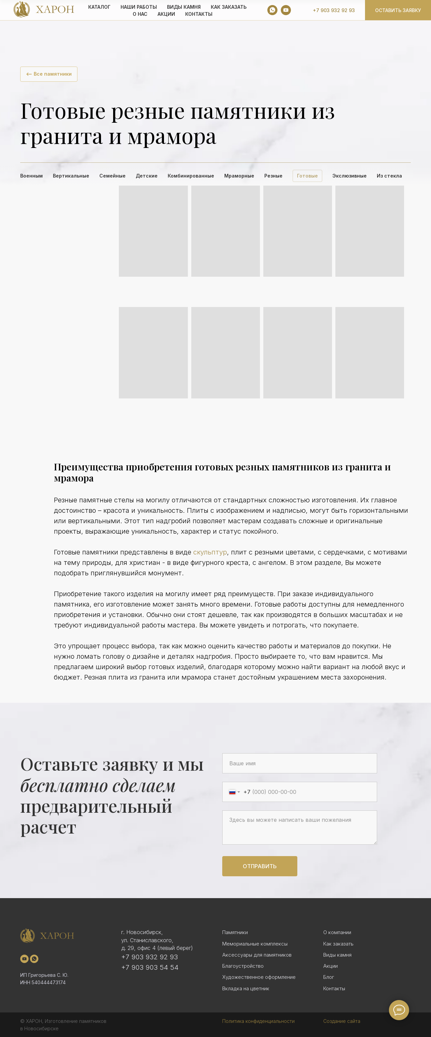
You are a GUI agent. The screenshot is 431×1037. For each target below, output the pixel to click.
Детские (147, 176)
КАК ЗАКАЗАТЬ (228, 7)
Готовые (307, 176)
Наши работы (139, 7)
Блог (328, 977)
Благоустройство (243, 966)
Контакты (198, 14)
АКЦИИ (166, 14)
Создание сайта (341, 1021)
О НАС (140, 14)
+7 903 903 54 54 (149, 967)
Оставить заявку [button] (398, 10)
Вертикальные (71, 176)
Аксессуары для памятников (257, 955)
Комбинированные (191, 176)
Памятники (235, 932)
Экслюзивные (349, 176)
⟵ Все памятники (49, 74)
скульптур (210, 552)
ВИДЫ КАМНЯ (184, 7)
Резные (273, 176)
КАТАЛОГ (99, 7)
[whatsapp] (272, 10)
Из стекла (389, 176)
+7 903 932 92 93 (334, 10)
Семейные (112, 176)
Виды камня (337, 955)
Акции (330, 966)
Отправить (260, 866)
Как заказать (338, 943)
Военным (31, 176)
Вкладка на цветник (245, 988)
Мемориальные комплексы (255, 943)
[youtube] (286, 10)
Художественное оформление (259, 977)
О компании (337, 932)
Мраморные (239, 176)
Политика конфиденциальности (258, 1021)
